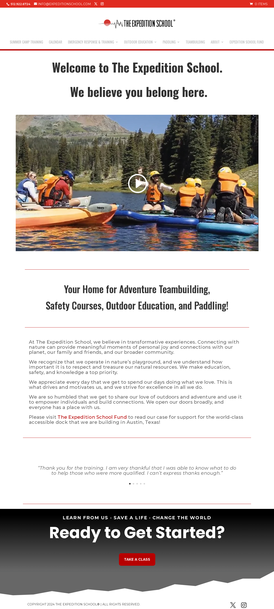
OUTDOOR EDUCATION (138, 43)
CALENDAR (55, 43)
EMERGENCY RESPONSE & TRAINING (91, 43)
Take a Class (137, 559)
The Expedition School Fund (92, 417)
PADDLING (169, 43)
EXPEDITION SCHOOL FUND (247, 43)
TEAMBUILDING (195, 43)
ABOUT (215, 43)
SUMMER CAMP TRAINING (26, 43)
